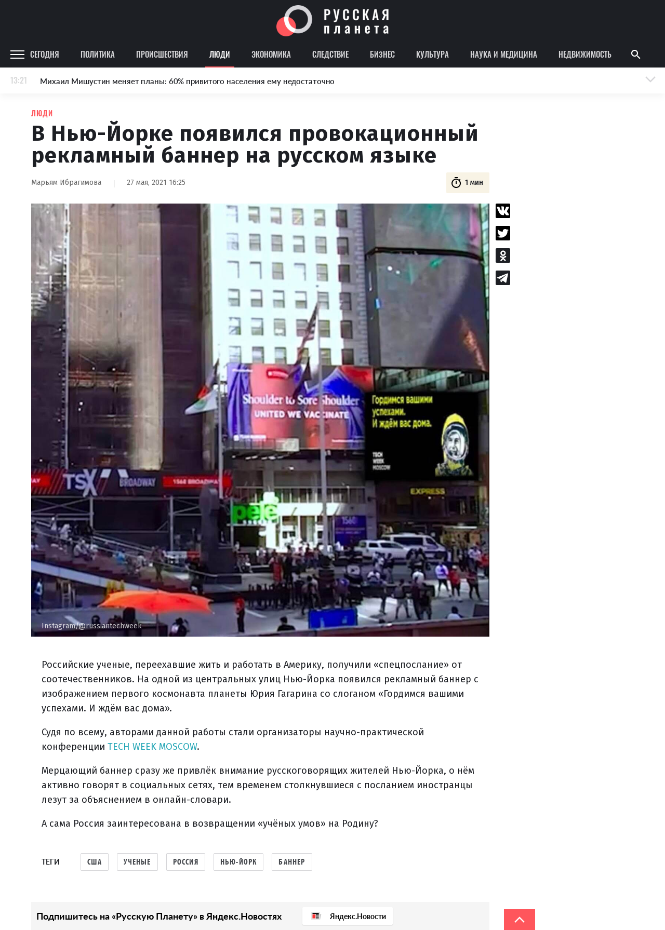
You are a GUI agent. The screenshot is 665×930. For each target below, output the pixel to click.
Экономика (271, 54)
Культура (432, 54)
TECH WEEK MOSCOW (152, 746)
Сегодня (44, 54)
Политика (98, 54)
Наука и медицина (503, 54)
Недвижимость (584, 54)
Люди (219, 54)
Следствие (330, 54)
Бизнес (382, 54)
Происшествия (162, 54)
